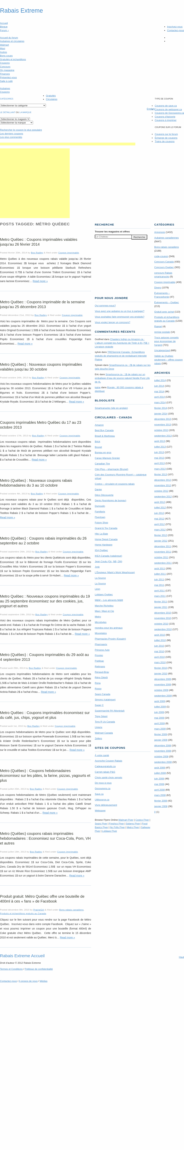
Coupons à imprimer (165, 120)
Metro (98, 616)
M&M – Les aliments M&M (109, 600)
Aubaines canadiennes (166, 237)
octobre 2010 (161, 623)
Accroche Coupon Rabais (108, 760)
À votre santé (102, 755)
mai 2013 (159, 457)
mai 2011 (159, 585)
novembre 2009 (162, 684)
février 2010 (160, 668)
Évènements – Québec (166, 302)
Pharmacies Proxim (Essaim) (110, 638)
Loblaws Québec (104, 594)
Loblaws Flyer (109, 831)
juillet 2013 (160, 446)
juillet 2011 (160, 573)
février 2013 (160, 474)
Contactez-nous (175, 30)
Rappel (158, 326)
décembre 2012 (162, 480)
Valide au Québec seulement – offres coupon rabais (168, 360)
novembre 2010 (162, 618)
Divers (157, 287)
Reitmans (100, 666)
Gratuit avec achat (164, 311)
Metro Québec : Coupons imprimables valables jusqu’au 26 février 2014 (38, 241)
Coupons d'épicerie (165, 116)
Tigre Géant (101, 716)
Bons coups (6, 55)
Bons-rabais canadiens (71, 909)
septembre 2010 (163, 629)
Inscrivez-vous (175, 26)
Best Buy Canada (104, 430)
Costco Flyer (142, 819)
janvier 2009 (160, 740)
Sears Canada (102, 694)
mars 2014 (160, 402)
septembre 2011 (163, 563)
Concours (5, 66)
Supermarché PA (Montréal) (110, 710)
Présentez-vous (8, 77)
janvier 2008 (160, 806)
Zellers (98, 738)
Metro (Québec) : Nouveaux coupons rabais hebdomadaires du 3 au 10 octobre (36, 482)
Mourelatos (101, 633)
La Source (100, 578)
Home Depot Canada (106, 539)
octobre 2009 (161, 690)
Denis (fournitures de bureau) (110, 500)
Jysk (97, 566)
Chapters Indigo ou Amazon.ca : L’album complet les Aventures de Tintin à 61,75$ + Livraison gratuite (122, 343)
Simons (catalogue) (105, 699)
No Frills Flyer (117, 827)
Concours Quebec (164, 267)
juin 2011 (159, 579)
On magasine (7, 70)
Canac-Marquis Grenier (107, 458)
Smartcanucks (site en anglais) (111, 408)
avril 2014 (159, 396)
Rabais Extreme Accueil (22, 955)
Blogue (3, 26)
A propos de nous (28, 981)
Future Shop (101, 522)
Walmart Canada (104, 732)
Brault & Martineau (105, 436)
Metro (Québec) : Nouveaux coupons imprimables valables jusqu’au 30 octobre (41, 366)
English (151, 108)
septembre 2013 (163, 435)
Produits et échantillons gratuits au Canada (23, 913)
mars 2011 (160, 596)
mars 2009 (160, 728)
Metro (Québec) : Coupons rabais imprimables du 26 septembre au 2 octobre (43, 540)
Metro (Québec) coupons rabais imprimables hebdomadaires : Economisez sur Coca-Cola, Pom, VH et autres (45, 838)
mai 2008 (159, 784)
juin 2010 (159, 645)
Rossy (98, 688)
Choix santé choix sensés (108, 777)
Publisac (99, 661)
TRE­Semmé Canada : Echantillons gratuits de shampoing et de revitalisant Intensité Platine (121, 356)
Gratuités (51, 95)
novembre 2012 (162, 485)
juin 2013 (159, 452)
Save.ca (99, 794)
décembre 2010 (162, 612)
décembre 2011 (162, 546)
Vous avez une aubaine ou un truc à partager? (119, 311)
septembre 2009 (163, 695)
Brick (97, 441)
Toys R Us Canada (105, 721)
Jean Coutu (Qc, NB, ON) (108, 561)
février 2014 (160, 408)
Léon (97, 589)
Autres (3, 52)
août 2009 (159, 701)
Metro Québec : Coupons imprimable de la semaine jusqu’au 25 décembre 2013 (42, 304)
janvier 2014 (160, 413)
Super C (99, 705)
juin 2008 (159, 778)
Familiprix (100, 511)
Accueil (4, 23)
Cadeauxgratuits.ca (105, 766)
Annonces (159, 232)
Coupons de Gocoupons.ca (169, 113)
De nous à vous (103, 782)
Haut (181, 957)
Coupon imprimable (68, 252)
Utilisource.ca (102, 799)
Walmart (4, 45)
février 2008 (160, 800)
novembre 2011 (162, 551)
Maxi (2, 48)
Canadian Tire (102, 463)
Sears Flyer (101, 823)
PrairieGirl (38, 909)
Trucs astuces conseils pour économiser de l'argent (166, 341)
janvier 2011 (160, 607)
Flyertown (100, 517)
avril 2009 (159, 723)
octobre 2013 (161, 430)
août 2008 (159, 767)
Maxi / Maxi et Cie (104, 611)
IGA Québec (101, 550)
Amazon (99, 425)
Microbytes (100, 622)
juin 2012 (159, 513)
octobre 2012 (161, 491)
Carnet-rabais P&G (105, 772)
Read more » (40, 281)
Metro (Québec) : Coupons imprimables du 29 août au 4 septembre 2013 (44, 657)
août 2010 (159, 634)
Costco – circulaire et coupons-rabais (115, 483)
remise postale (162, 332)
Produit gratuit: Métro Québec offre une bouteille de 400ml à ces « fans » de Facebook (42, 898)
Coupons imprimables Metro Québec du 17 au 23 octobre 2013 (40, 424)
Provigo (99, 655)
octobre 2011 (161, 557)
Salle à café (6, 81)
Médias (43, 981)
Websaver (100, 810)
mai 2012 (159, 518)
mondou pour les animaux (109, 627)
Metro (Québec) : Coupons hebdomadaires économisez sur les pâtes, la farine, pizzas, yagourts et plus (45, 775)
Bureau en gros (103, 452)
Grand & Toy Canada (106, 528)
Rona (98, 683)
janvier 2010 (160, 673)
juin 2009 (159, 712)
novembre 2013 (162, 424)
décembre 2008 (162, 745)
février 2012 (160, 535)
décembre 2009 (162, 679)
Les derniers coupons (11, 133)
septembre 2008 (163, 762)
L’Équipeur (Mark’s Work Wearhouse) (115, 572)
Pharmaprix (101, 644)
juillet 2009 (160, 706)
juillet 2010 (160, 640)
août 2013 (159, 441)
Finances (5, 74)
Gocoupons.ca (102, 788)
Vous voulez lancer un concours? (112, 322)
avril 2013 (159, 463)
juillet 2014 (160, 380)
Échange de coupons (166, 137)
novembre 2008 (162, 750)
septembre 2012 (163, 496)
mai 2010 (159, 651)
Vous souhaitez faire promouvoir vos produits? (119, 316)
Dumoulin (100, 506)
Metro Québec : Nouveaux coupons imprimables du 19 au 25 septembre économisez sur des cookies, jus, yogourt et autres (45, 601)
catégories (6, 99)
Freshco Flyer (116, 823)
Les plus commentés (11, 137)
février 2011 (160, 601)
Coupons (5, 63)
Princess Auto (102, 650)
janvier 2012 (160, 540)
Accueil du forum (9, 37)
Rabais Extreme (21, 10)
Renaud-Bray (102, 672)
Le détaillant (7, 112)
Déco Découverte (104, 495)
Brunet (98, 447)
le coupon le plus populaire (21, 129)
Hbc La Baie (101, 533)
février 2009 (160, 734)
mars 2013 (160, 468)
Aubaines (5, 88)
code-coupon (161, 256)
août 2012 (159, 502)
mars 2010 (160, 662)
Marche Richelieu (104, 605)
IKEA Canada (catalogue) (108, 555)
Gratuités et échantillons (13, 59)
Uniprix (98, 727)
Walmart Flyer (125, 819)
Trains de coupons (164, 141)
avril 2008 (159, 789)
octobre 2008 (161, 756)
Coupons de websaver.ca (168, 109)
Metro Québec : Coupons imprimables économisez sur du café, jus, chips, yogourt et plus (45, 715)
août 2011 (159, 568)
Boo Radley (37, 252)
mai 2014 (159, 391)
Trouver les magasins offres (112, 231)
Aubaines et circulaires (12, 41)
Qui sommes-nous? (105, 305)
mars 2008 (160, 795)
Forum (4, 30)
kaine (98, 387)
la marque (25, 112)
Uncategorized (162, 350)
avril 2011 (159, 590)
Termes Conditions (11, 969)
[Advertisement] (35, 183)
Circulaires (51, 99)
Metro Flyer (133, 827)
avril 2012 (159, 524)
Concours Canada (164, 261)
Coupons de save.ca (166, 105)
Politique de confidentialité (39, 969)
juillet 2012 (160, 507)
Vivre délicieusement (106, 805)
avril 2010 (159, 657)
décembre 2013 (162, 419)
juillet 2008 (160, 773)
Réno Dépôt (101, 677)
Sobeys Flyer (133, 823)
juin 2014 (159, 386)
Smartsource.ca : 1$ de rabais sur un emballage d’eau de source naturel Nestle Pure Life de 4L (122, 378)
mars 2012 (160, 529)
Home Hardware (103, 544)
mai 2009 (159, 717)
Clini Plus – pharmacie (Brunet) (111, 469)
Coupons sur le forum (166, 134)
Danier (98, 489)
